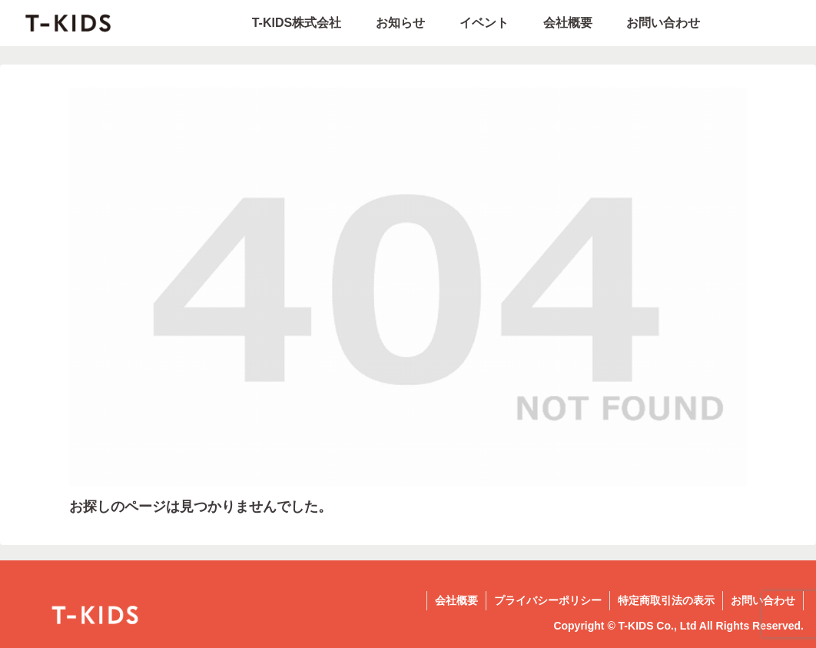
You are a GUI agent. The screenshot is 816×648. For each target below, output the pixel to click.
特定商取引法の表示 (666, 600)
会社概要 (456, 600)
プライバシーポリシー (548, 600)
